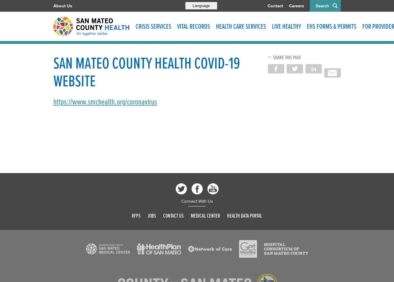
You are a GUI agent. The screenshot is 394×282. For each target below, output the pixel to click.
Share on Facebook (276, 69)
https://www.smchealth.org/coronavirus (105, 101)
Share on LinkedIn (313, 69)
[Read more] (108, 248)
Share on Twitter (295, 69)
